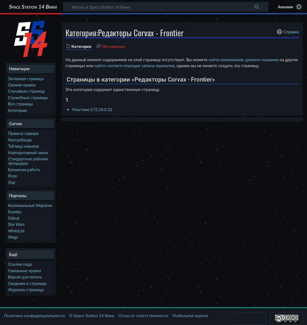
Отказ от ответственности (143, 315)
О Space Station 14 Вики (91, 315)
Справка (287, 31)
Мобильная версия (190, 315)
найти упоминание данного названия (244, 59)
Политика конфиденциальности (34, 315)
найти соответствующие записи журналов (134, 65)
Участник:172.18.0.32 (92, 109)
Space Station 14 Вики (33, 7)
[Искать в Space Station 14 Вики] (166, 6)
